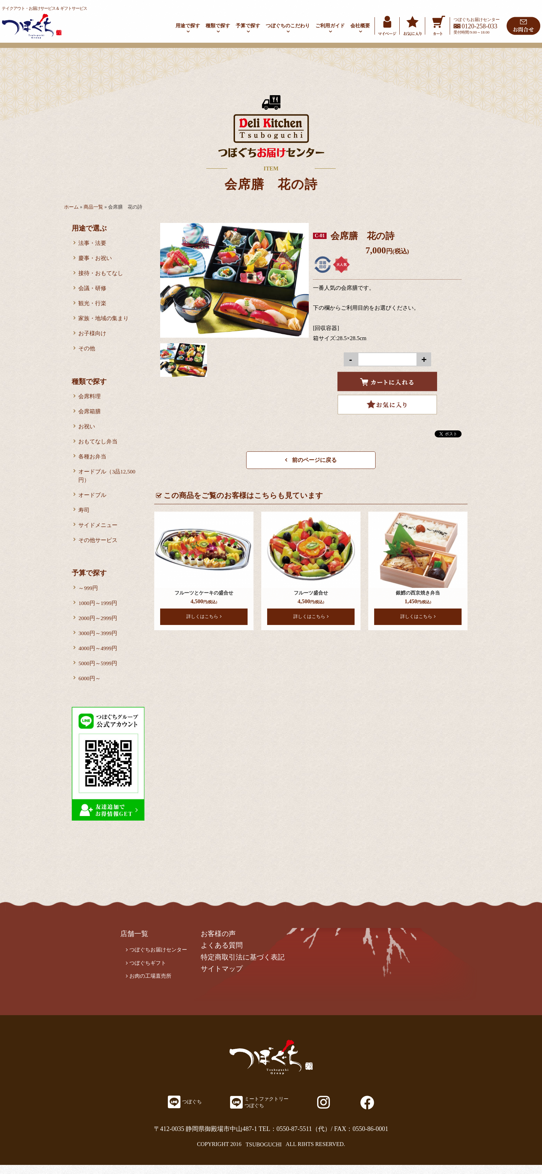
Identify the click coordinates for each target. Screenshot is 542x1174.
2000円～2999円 (98, 625)
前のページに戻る (311, 460)
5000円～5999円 (98, 672)
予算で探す (248, 25)
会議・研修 (93, 290)
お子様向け (93, 336)
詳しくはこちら (204, 616)
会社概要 (360, 25)
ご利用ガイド (330, 25)
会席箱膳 (90, 415)
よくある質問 (226, 954)
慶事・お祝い (95, 259)
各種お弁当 (93, 461)
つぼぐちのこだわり (288, 25)
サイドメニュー (98, 531)
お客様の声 (222, 943)
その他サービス (98, 546)
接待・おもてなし (101, 274)
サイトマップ (226, 978)
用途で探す (188, 25)
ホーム (71, 207)
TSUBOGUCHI (263, 1153)
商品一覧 (93, 207)
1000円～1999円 (98, 610)
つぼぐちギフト (149, 972)
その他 (87, 351)
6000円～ (90, 687)
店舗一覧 (135, 943)
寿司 (84, 516)
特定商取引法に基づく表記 (247, 966)
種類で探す (218, 25)
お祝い (87, 430)
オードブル (93, 500)
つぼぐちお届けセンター (160, 959)
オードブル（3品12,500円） (107, 480)
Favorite (387, 405)
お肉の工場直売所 (151, 986)
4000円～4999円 (98, 656)
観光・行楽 (93, 305)
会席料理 (90, 399)
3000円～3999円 (98, 641)
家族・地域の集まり (104, 320)
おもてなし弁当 (98, 446)
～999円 (88, 595)
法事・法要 (93, 243)
